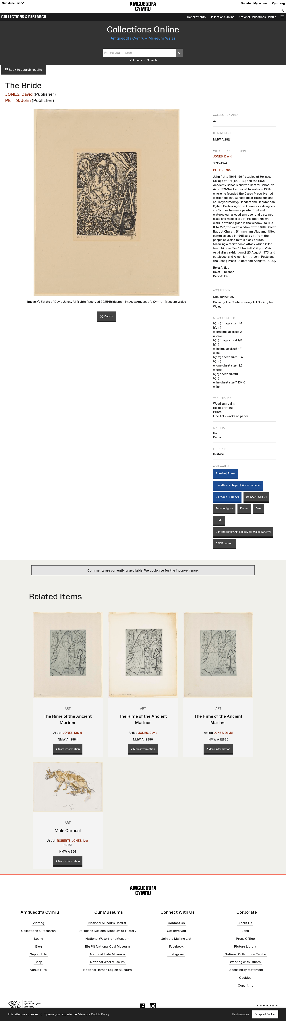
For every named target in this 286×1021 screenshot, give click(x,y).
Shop (38, 962)
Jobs (245, 931)
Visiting (38, 923)
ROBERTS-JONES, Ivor (72, 840)
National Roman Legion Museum (107, 970)
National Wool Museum (107, 962)
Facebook (176, 946)
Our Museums (13, 3)
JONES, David (19, 94)
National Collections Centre (257, 17)
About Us (245, 923)
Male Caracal (68, 830)
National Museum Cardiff (107, 923)
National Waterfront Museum (107, 938)
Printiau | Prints (225, 473)
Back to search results (23, 69)
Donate (246, 3)
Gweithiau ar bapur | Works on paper (238, 485)
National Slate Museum (107, 954)
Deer (259, 508)
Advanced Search (143, 60)
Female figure (224, 508)
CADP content (224, 543)
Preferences (241, 1014)
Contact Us (176, 923)
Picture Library (245, 946)
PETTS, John (18, 100)
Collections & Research (23, 17)
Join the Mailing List (176, 938)
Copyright (245, 985)
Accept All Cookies (265, 1014)
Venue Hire (38, 970)
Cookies (245, 977)
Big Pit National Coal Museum (107, 946)
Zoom (107, 316)
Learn (38, 938)
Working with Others (245, 962)
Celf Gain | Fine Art (227, 496)
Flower (244, 508)
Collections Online (222, 17)
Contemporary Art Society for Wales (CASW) (243, 531)
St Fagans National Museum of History (107, 931)
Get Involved (176, 931)
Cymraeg (278, 3)
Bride (219, 520)
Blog (38, 946)
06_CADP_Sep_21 (256, 496)
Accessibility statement (245, 970)
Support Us (38, 954)
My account (261, 3)
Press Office (245, 938)
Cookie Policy (100, 1014)
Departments (196, 17)
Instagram (176, 954)
